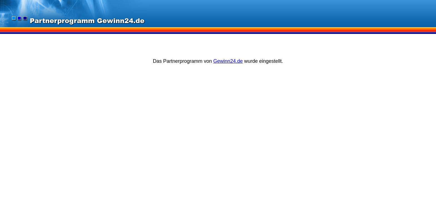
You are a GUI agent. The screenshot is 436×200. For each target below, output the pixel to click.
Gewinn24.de (228, 61)
